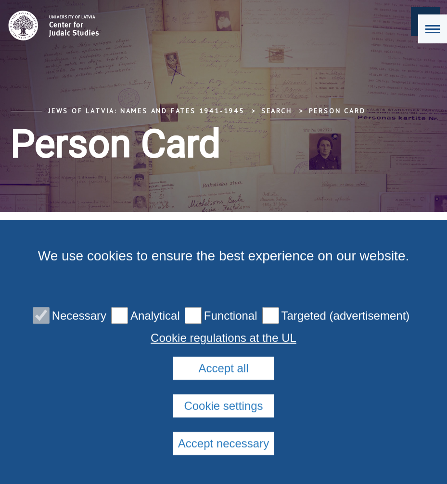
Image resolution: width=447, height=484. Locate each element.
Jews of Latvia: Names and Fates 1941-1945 (146, 111)
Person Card (337, 111)
